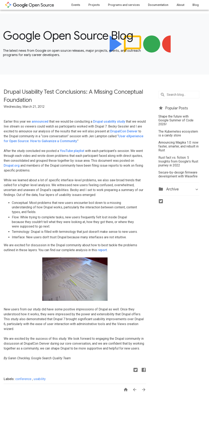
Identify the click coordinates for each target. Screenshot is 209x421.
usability (40, 379)
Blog (195, 5)
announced (40, 121)
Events (75, 5)
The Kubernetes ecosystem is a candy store (178, 133)
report (102, 250)
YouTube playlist (72, 151)
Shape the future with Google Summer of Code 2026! (175, 120)
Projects (94, 5)
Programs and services (124, 5)
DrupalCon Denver (124, 131)
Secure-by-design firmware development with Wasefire (178, 174)
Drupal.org (12, 165)
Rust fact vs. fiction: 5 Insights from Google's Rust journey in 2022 (178, 161)
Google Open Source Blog (68, 36)
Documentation (158, 5)
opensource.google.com (29, 5)
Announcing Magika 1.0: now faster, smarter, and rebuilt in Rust (178, 146)
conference (23, 379)
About (180, 5)
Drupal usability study (109, 121)
